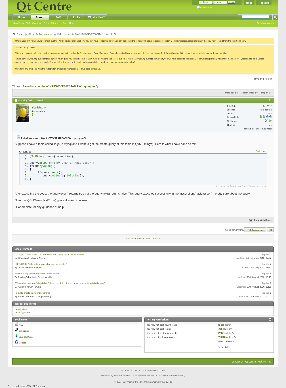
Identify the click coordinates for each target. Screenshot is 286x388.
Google (22, 342)
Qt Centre (19, 53)
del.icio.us (24, 330)
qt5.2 (24, 308)
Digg (21, 325)
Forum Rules (224, 347)
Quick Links (68, 23)
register (202, 53)
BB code (222, 324)
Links (76, 17)
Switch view (261, 151)
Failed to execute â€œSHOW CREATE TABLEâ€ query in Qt (61, 86)
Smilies (221, 328)
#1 (270, 100)
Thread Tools (229, 92)
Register (264, 2)
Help (249, 2)
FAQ (28, 23)
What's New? (96, 17)
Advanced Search (265, 22)
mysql (18, 308)
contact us (95, 68)
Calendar (36, 23)
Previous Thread (136, 238)
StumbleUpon (26, 336)
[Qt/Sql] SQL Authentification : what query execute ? (41, 264)
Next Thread (152, 238)
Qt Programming (44, 34)
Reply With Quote (261, 220)
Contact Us (238, 361)
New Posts (18, 23)
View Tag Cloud (22, 312)
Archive (262, 361)
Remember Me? (205, 8)
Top (270, 230)
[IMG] (221, 333)
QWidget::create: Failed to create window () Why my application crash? (50, 254)
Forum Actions (51, 23)
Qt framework (86, 53)
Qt (29, 34)
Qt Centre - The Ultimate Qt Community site (150, 381)
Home (21, 17)
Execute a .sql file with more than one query (37, 273)
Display (264, 92)
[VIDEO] (222, 337)
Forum (40, 17)
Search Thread (249, 92)
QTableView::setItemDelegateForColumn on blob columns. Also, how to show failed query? (60, 283)
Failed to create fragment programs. (32, 292)
